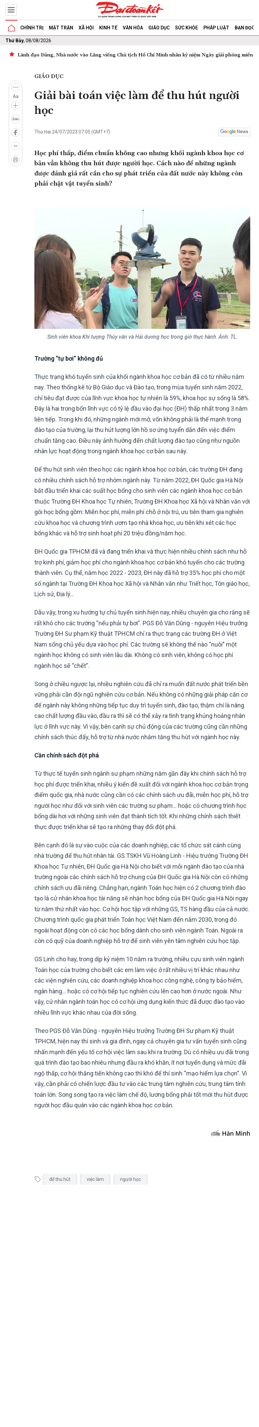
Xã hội (86, 27)
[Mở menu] (11, 10)
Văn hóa (133, 27)
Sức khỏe (186, 27)
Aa (16, 96)
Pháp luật (216, 27)
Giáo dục (159, 27)
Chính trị (32, 27)
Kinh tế (108, 27)
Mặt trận (61, 27)
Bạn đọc (245, 27)
